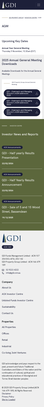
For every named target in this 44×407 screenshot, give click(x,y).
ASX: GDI (7, 247)
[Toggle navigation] (38, 4)
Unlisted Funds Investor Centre (17, 300)
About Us (6, 287)
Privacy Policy (8, 396)
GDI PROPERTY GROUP (16, 18)
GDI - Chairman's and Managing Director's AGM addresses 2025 (22, 93)
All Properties (9, 327)
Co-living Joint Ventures (14, 352)
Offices (5, 333)
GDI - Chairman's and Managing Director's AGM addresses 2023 (22, 112)
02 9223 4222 (10, 269)
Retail (5, 339)
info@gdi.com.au (11, 273)
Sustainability (8, 306)
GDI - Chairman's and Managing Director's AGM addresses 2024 (22, 103)
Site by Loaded (8, 399)
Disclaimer (6, 393)
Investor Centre (31, 18)
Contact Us (7, 313)
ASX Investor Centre (12, 294)
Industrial (6, 346)
